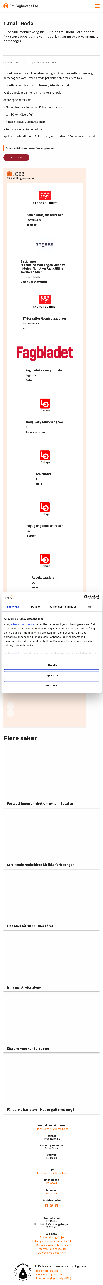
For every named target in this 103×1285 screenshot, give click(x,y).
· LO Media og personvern (51, 1253)
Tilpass (51, 675)
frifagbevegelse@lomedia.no (51, 1129)
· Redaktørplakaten (46, 1271)
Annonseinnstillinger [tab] (63, 606)
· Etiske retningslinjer (51, 1237)
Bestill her (51, 1194)
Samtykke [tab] (13, 606)
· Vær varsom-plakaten (48, 1275)
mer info (17, 653)
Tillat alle (51, 665)
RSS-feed (51, 1183)
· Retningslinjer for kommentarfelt (51, 1241)
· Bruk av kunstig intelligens (51, 1245)
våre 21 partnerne (22, 624)
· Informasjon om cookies (51, 1249)
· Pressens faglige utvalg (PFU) (53, 1278)
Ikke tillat (51, 685)
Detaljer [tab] (36, 606)
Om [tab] (90, 606)
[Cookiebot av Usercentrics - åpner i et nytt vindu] (84, 597)
